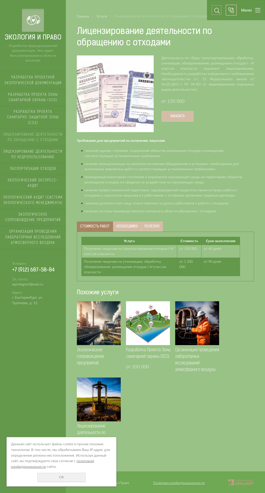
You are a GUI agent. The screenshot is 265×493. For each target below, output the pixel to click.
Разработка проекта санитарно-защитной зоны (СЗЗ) (33, 117)
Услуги (101, 16)
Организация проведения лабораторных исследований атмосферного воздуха (33, 237)
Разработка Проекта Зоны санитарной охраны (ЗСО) (33, 97)
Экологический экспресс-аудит (32, 183)
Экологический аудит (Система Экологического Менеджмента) (33, 200)
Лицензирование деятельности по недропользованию (33, 154)
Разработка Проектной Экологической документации (33, 80)
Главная (83, 16)
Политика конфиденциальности (179, 483)
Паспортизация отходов (33, 169)
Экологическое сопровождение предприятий (33, 217)
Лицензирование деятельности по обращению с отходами (33, 137)
